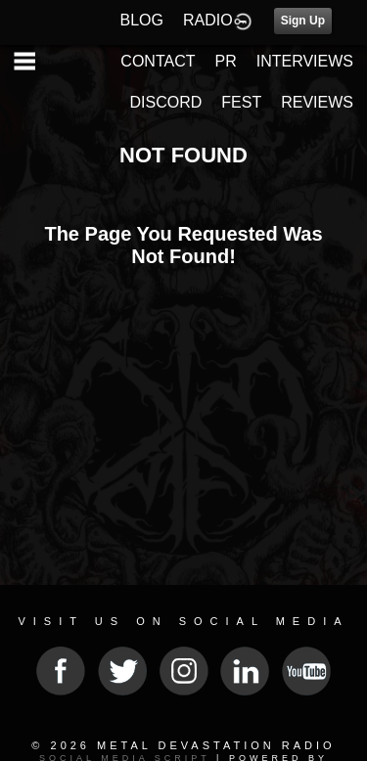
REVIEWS (317, 102)
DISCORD (166, 102)
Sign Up (303, 20)
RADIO (208, 20)
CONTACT (157, 61)
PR (225, 61)
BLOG (141, 20)
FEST (241, 102)
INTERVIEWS (304, 61)
